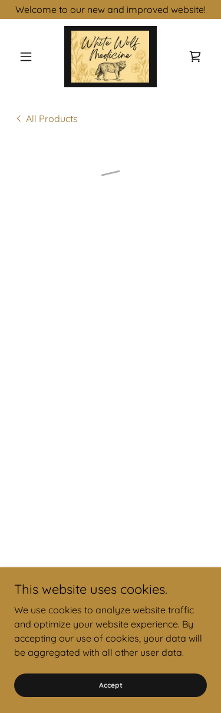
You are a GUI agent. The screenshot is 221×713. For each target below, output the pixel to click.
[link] (110, 56)
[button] (28, 56)
